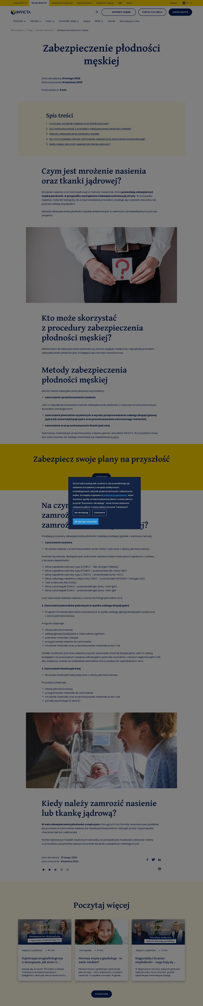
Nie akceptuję (81, 512)
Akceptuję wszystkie (85, 521)
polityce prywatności (115, 495)
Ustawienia (99, 512)
